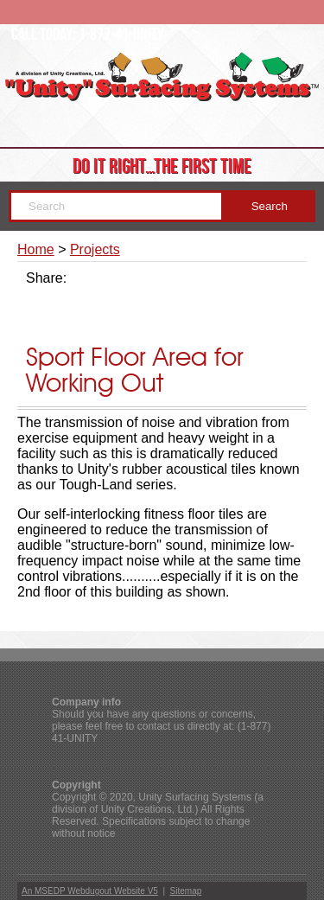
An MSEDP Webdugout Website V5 (90, 891)
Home (35, 249)
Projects (95, 249)
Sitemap (186, 891)
